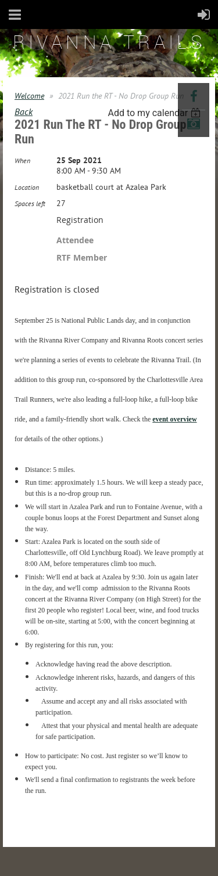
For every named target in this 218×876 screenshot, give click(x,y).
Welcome (29, 96)
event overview (174, 419)
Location (27, 187)
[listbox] (155, 113)
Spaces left (30, 203)
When (22, 160)
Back (24, 111)
